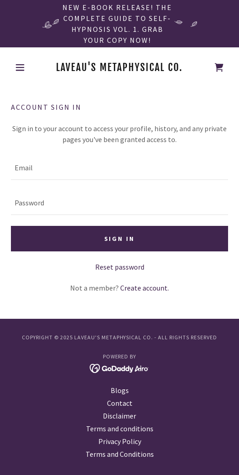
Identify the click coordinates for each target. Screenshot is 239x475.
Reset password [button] (119, 266)
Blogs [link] (120, 390)
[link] (120, 67)
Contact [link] (119, 403)
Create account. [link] (144, 287)
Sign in (119, 239)
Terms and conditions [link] (119, 428)
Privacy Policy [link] (119, 441)
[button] (27, 67)
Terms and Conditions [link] (120, 454)
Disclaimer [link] (119, 415)
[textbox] (119, 168)
